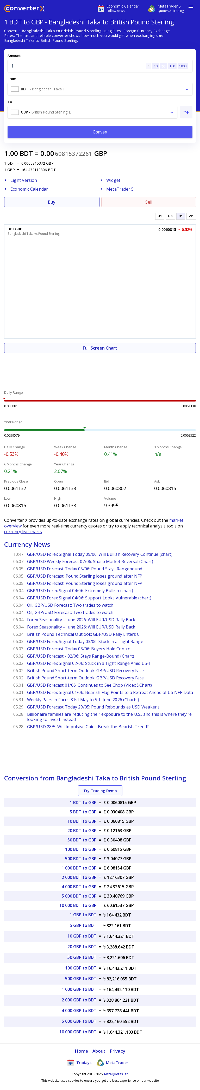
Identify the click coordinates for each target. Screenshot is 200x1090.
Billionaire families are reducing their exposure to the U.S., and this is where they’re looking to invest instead (109, 716)
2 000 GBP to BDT (79, 1000)
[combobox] (100, 89)
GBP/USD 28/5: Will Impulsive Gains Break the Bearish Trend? (88, 727)
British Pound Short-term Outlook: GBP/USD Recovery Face (85, 670)
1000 (182, 66)
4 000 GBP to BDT (79, 1010)
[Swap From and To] (186, 112)
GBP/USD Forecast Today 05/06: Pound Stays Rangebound (84, 569)
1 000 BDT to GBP (79, 868)
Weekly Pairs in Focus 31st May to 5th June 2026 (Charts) (83, 700)
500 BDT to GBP (81, 858)
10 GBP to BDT (82, 936)
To (10, 101)
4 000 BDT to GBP (79, 887)
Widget (113, 180)
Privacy (117, 1051)
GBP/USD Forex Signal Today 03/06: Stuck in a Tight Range (85, 641)
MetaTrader (112, 1062)
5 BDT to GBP (83, 812)
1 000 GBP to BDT (79, 989)
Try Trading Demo (100, 790)
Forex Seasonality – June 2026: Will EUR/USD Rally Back (81, 620)
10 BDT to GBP (82, 821)
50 (163, 66)
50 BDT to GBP (82, 840)
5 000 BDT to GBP (79, 896)
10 (156, 66)
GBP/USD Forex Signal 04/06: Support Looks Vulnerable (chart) (89, 598)
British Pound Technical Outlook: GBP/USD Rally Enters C (83, 634)
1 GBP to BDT (83, 915)
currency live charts (23, 531)
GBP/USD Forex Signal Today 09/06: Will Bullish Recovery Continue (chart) (99, 554)
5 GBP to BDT (83, 925)
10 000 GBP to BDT (78, 1032)
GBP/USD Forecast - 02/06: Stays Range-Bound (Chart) (80, 656)
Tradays (79, 1062)
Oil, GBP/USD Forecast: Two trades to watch (70, 605)
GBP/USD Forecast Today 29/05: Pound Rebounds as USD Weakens (93, 707)
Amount (14, 55)
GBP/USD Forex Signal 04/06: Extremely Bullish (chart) (80, 590)
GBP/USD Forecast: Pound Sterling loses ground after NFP (84, 576)
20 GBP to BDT (82, 946)
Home (81, 1051)
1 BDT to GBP (83, 802)
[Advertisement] (100, 369)
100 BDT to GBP (81, 849)
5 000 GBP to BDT (79, 1021)
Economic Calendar (29, 189)
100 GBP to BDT (81, 968)
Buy (51, 202)
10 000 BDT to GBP (78, 905)
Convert (100, 132)
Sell (148, 202)
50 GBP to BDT (82, 957)
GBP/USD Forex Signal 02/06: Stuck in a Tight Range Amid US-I (88, 663)
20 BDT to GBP (82, 830)
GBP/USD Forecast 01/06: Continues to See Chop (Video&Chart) (89, 685)
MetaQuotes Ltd (116, 1074)
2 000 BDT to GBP (79, 877)
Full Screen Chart (100, 348)
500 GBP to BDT (81, 978)
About (99, 1051)
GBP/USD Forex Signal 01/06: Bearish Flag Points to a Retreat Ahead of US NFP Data (110, 692)
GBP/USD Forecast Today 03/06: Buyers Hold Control (79, 649)
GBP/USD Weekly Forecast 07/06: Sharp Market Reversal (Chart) (90, 561)
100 (172, 66)
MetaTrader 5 (120, 189)
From (12, 78)
